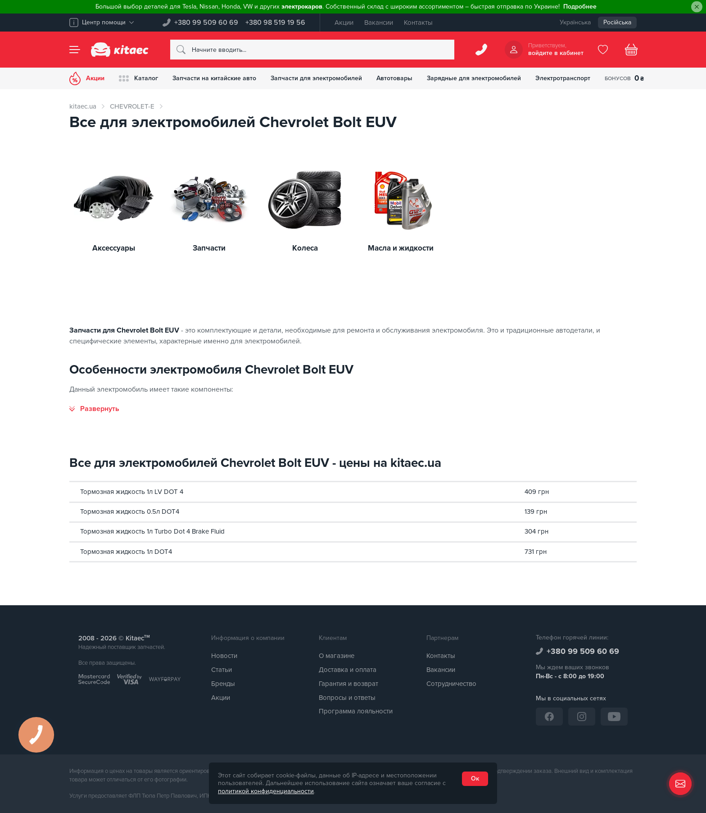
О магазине (336, 656)
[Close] (696, 7)
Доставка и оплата (347, 670)
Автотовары (394, 78)
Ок (475, 778)
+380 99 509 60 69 (206, 22)
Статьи (221, 670)
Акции (344, 22)
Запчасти (209, 248)
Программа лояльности (356, 711)
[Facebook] (549, 717)
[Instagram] (581, 717)
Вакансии (378, 22)
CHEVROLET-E (132, 106)
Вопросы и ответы (347, 698)
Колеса (305, 248)
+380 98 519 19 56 (275, 22)
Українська (575, 22)
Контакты (418, 22)
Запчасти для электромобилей (316, 78)
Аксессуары (113, 248)
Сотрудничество (451, 684)
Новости (224, 656)
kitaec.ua (82, 106)
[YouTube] (614, 717)
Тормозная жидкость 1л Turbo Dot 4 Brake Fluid (152, 531)
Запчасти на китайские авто (214, 78)
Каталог (138, 78)
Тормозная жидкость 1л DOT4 (126, 552)
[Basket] (631, 50)
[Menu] (75, 50)
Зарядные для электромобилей (474, 78)
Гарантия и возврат (348, 684)
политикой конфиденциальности (266, 791)
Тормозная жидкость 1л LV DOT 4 (131, 492)
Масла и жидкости (401, 248)
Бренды (223, 684)
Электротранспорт (562, 78)
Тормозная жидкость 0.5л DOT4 (129, 511)
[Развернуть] (94, 408)
